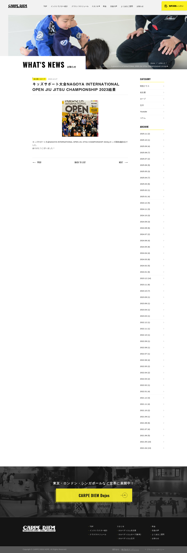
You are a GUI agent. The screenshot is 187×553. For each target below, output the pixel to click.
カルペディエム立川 (125, 540)
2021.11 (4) (145, 404)
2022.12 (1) (145, 322)
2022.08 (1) (145, 347)
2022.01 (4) (145, 391)
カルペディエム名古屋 (126, 532)
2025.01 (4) (145, 196)
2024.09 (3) (145, 222)
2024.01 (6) (145, 272)
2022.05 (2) (145, 366)
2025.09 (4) (145, 146)
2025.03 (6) (145, 184)
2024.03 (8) (145, 259)
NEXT (121, 162)
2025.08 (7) (145, 152)
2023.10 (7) (145, 291)
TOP (91, 528)
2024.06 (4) (145, 241)
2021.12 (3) (145, 398)
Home (153, 63)
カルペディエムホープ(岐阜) (129, 536)
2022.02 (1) (145, 385)
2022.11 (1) (145, 329)
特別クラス (144, 86)
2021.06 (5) (145, 435)
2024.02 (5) (145, 266)
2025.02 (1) (145, 190)
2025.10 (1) (145, 140)
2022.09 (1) (145, 341)
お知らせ (162, 63)
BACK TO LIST (80, 162)
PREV (39, 162)
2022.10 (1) (145, 335)
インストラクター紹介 (98, 532)
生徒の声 (154, 532)
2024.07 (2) (145, 234)
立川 (142, 105)
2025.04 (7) (145, 178)
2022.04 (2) (145, 373)
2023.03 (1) (145, 316)
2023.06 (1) (145, 303)
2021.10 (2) (145, 410)
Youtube (143, 112)
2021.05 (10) (145, 442)
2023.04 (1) (145, 310)
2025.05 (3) (145, 171)
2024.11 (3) (145, 209)
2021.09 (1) (145, 417)
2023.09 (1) (145, 297)
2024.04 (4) (145, 253)
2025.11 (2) (145, 134)
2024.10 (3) (145, 215)
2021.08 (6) (145, 423)
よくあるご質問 (157, 536)
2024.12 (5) (145, 203)
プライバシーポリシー (155, 549)
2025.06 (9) (145, 165)
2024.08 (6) (145, 228)
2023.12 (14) (145, 278)
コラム (143, 118)
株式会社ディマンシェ (130, 549)
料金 (152, 528)
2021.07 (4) (145, 429)
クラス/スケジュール (97, 536)
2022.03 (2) (145, 379)
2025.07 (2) (145, 159)
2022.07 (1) (145, 354)
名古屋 (143, 92)
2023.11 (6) (145, 285)
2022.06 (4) (145, 360)
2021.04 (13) (145, 448)
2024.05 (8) (145, 247)
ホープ (143, 99)
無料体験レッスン (173, 6)
